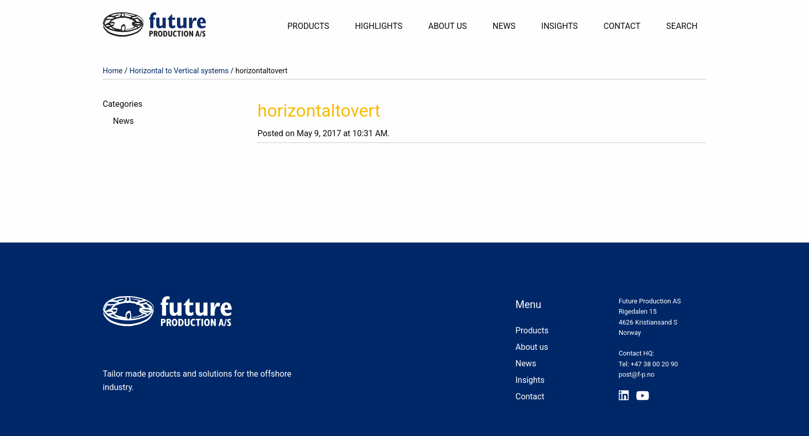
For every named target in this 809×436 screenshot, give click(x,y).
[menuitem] (312, 26)
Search (682, 26)
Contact (622, 26)
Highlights (378, 26)
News (504, 26)
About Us (447, 26)
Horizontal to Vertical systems (179, 71)
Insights (559, 26)
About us (531, 347)
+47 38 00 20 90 (654, 364)
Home (113, 71)
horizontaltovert (318, 110)
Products (308, 26)
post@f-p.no (637, 374)
